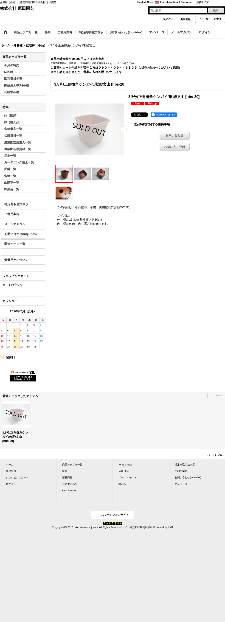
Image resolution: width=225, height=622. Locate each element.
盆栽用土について (16, 260)
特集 (64, 471)
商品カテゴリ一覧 (72, 464)
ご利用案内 (11, 214)
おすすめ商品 (69, 484)
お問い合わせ (174, 135)
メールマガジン (14, 224)
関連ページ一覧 (14, 244)
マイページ (181, 484)
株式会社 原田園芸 (17, 8)
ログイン (168, 19)
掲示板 (122, 484)
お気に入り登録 (174, 146)
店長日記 (123, 471)
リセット (217, 395)
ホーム (10, 464)
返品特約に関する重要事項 (152, 124)
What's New (125, 464)
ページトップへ (216, 455)
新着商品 (67, 477)
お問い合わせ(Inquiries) (20, 234)
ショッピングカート (17, 477)
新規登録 (185, 19)
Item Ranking (69, 490)
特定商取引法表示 (16, 204)
